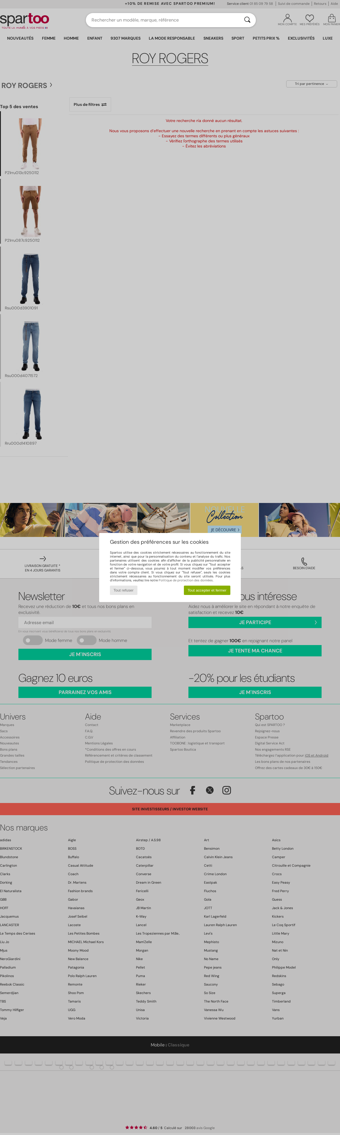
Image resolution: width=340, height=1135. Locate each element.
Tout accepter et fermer (207, 590)
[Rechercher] (247, 20)
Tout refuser (123, 590)
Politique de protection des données (186, 580)
